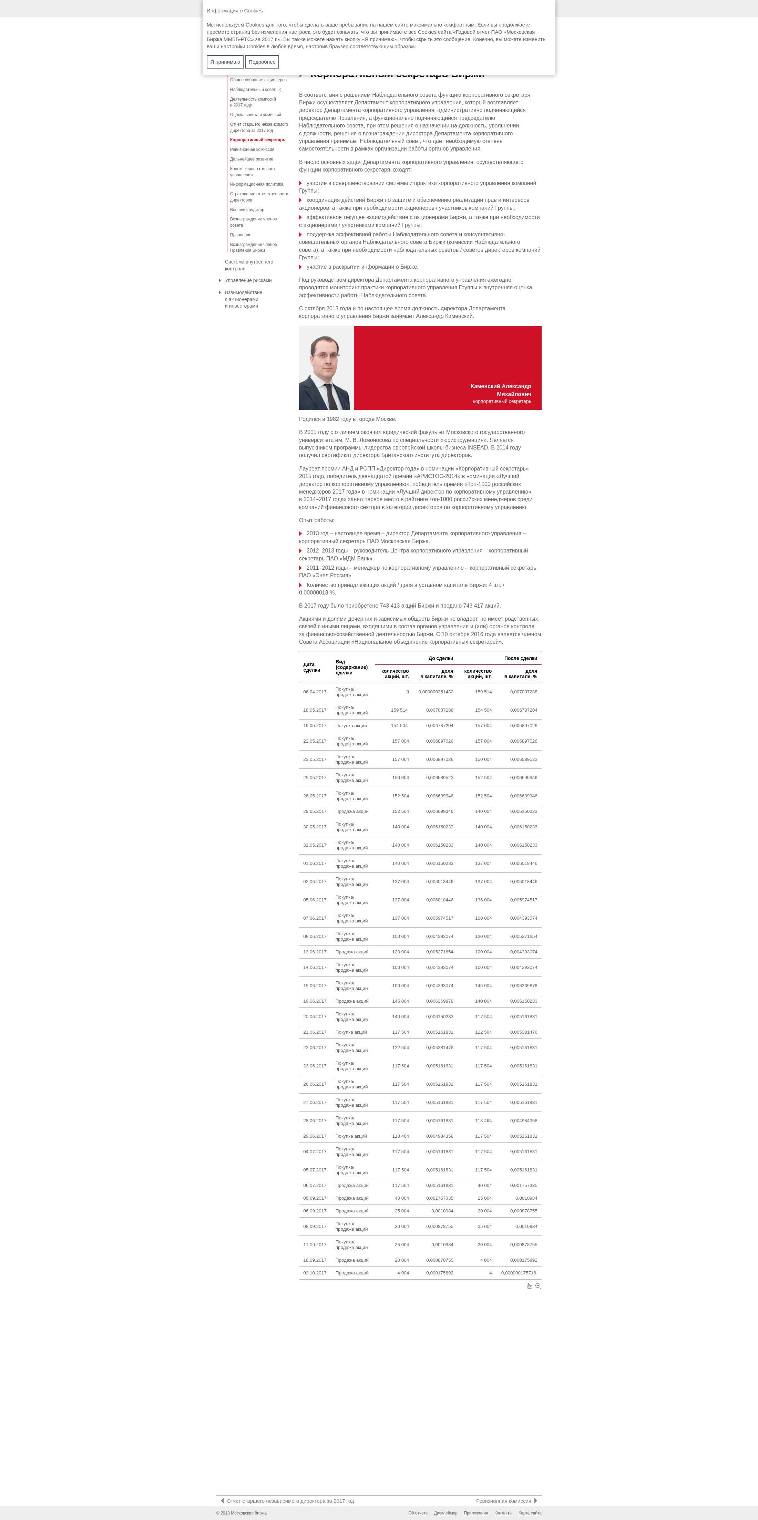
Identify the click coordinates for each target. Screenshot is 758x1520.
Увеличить (543, 1470)
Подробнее (262, 62)
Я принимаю (225, 62)
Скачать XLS (533, 1470)
